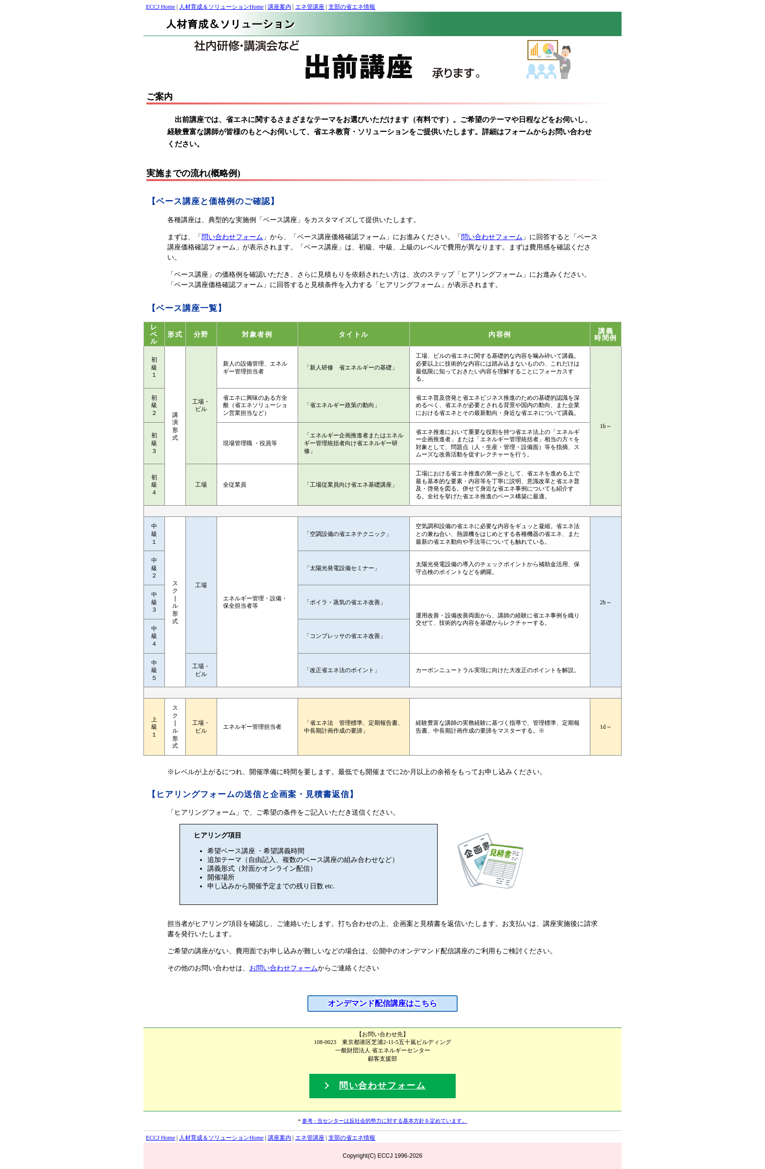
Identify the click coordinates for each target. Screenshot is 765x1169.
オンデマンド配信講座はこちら (382, 1003)
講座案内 (279, 6)
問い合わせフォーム (232, 237)
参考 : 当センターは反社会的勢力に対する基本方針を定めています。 (384, 1121)
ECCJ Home (160, 6)
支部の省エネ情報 (351, 6)
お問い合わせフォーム (283, 968)
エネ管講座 (309, 6)
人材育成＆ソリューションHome (221, 6)
